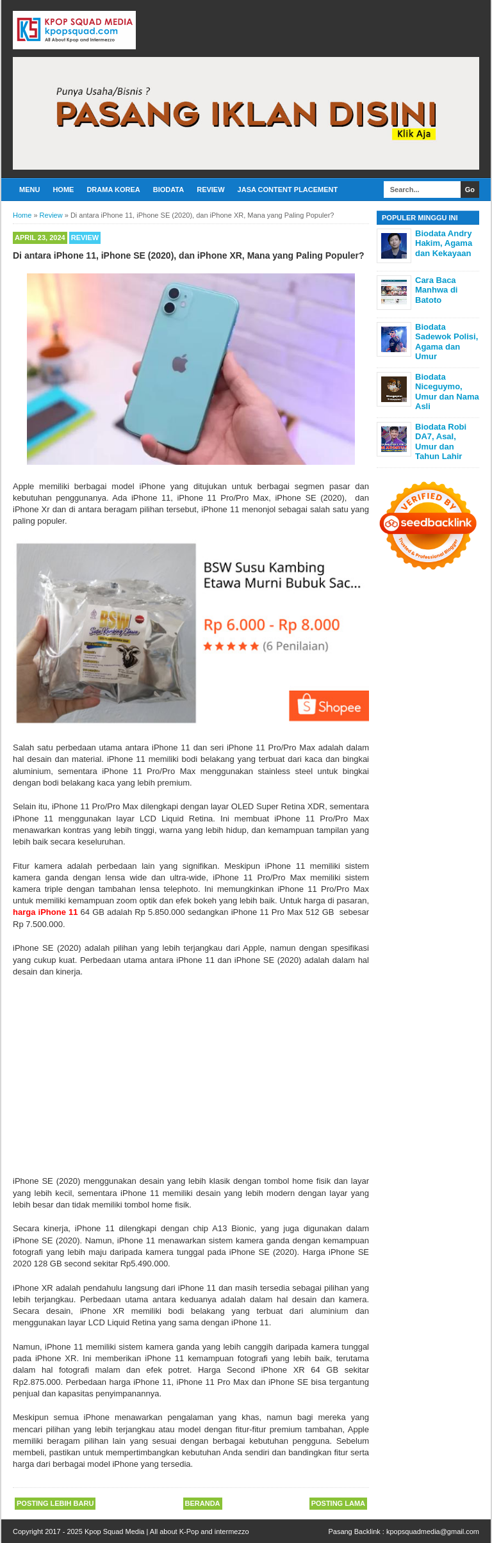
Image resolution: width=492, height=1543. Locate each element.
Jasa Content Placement (288, 189)
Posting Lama (338, 1503)
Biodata (168, 189)
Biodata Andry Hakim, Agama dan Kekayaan (443, 243)
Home (63, 189)
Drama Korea (113, 189)
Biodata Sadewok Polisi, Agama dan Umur (446, 342)
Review (210, 189)
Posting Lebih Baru (55, 1503)
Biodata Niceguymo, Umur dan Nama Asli (447, 392)
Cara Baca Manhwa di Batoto (436, 290)
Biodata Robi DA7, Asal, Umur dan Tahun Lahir (440, 442)
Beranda (202, 1503)
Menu (29, 189)
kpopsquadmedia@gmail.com (432, 1531)
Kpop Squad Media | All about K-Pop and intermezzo (167, 1531)
